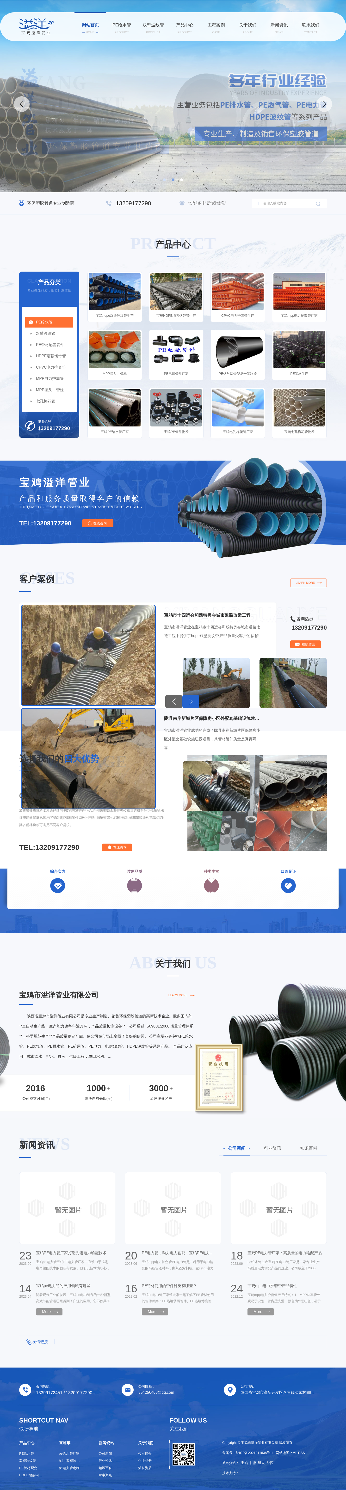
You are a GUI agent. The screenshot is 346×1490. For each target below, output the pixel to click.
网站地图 (282, 1453)
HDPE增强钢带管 (51, 356)
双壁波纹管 (153, 29)
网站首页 (90, 29)
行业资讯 (272, 1148)
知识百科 (308, 1148)
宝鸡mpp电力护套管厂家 (299, 315)
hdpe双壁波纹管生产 (71, 1461)
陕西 (270, 1463)
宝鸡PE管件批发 (176, 432)
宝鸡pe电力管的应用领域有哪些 (63, 1286)
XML (293, 1453)
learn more (305, 582)
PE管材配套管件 (50, 345)
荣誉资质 (145, 1468)
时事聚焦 (105, 1475)
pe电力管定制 (69, 1468)
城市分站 (229, 1463)
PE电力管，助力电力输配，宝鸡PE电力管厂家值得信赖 (179, 1253)
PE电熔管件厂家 (176, 374)
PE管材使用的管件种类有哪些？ (169, 1286)
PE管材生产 (299, 374)
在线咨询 (100, 523)
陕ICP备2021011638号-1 (254, 1453)
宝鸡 (244, 1463)
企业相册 (145, 1461)
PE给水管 (121, 29)
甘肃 (253, 1463)
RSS (301, 1453)
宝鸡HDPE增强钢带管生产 (176, 315)
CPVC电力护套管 (51, 367)
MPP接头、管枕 (50, 390)
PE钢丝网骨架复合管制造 (238, 374)
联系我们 (310, 29)
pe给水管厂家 (69, 1453)
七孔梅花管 (45, 401)
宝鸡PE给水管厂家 (115, 432)
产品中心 (184, 29)
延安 (261, 1463)
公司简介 (145, 1453)
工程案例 (216, 29)
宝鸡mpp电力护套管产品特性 (272, 1286)
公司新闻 (236, 1148)
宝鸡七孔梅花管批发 (299, 432)
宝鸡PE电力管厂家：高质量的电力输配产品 (284, 1253)
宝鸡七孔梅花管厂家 (238, 432)
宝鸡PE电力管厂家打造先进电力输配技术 (71, 1253)
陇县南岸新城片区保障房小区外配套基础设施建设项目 (212, 718)
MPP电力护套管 (50, 379)
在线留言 (308, 644)
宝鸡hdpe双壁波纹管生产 (115, 315)
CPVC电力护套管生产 (237, 315)
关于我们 (247, 29)
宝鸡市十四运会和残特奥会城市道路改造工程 (207, 615)
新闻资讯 (279, 29)
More (46, 1312)
